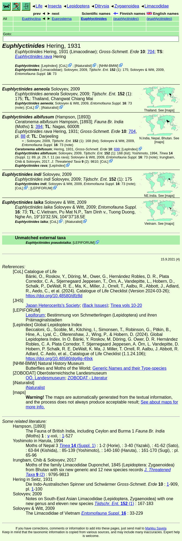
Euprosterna (61, 19)
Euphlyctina (31, 19)
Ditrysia (102, 6)
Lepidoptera (78, 6)
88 (23, 136)
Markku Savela (155, 528)
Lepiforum (35, 315)
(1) (104, 70)
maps (169, 110)
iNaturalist (83, 66)
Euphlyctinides (94, 19)
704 (150, 51)
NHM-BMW (108, 66)
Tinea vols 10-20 (126, 305)
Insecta (55, 6)
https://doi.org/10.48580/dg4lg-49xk (59, 358)
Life (39, 6)
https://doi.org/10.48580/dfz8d (54, 295)
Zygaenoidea (126, 6)
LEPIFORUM (41, 188)
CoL (63, 66)
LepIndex (49, 66)
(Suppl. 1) (77, 445)
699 (117, 149)
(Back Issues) (95, 305)
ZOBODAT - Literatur (88, 378)
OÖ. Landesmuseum (45, 378)
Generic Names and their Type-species (129, 368)
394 (39, 126)
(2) (70, 161)
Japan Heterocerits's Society (53, 305)
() (126, 19)
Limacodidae (157, 6)
